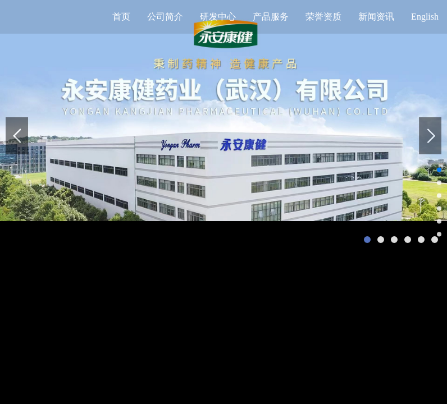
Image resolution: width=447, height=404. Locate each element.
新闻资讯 (376, 16)
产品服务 (271, 16)
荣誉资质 (323, 16)
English (425, 16)
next (430, 135)
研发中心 (218, 16)
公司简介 (165, 16)
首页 (121, 16)
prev (17, 135)
